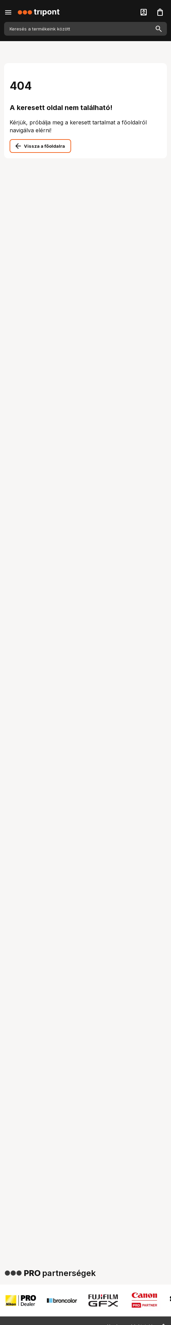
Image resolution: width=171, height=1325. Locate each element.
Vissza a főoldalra (44, 146)
